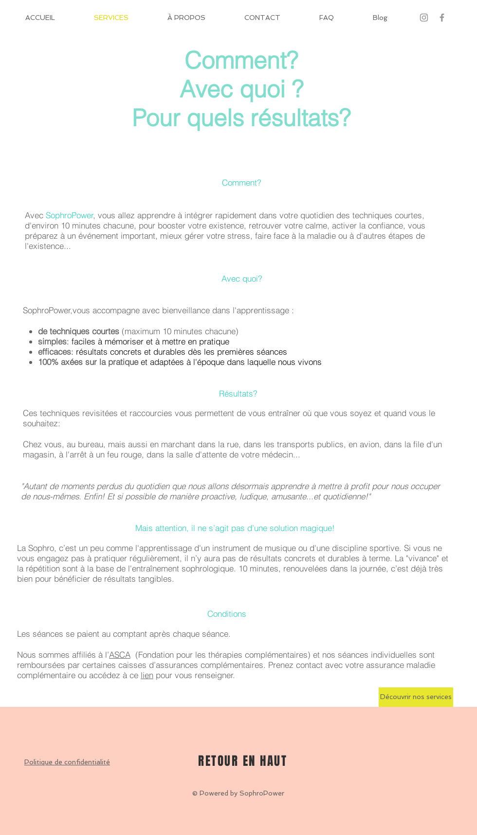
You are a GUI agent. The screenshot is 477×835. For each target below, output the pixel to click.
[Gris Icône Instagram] (424, 17)
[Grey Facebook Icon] (442, 17)
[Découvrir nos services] (416, 697)
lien (147, 675)
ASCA (119, 654)
